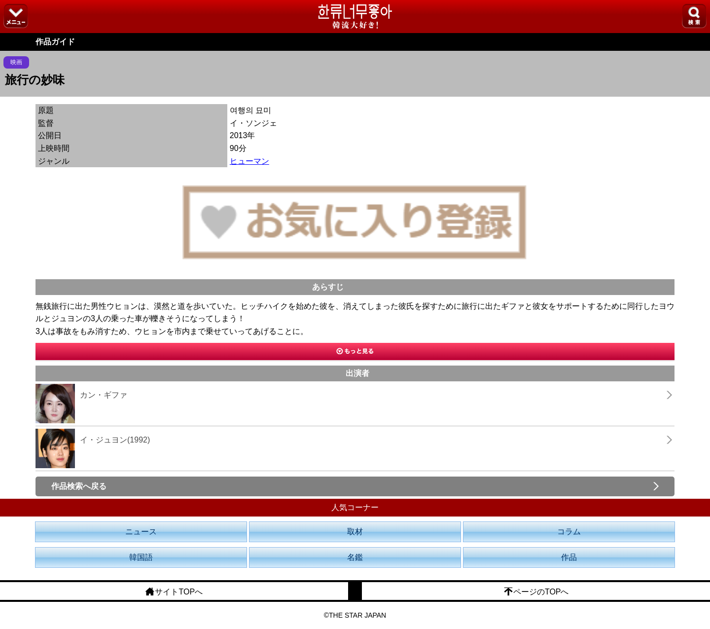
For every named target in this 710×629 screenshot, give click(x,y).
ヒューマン (249, 161)
